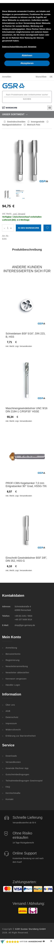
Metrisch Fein (33, 125)
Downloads (11, 756)
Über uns (10, 705)
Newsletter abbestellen (17, 672)
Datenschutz (12, 717)
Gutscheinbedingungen (17, 774)
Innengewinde (37, 122)
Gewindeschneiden (16, 122)
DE (51, 77)
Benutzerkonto (13, 654)
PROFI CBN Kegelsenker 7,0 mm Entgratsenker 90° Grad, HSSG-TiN (26, 485)
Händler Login (13, 685)
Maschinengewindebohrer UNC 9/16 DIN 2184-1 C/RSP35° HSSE (26, 410)
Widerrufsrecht (13, 729)
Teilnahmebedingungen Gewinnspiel (24, 781)
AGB (8, 711)
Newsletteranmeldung (17, 666)
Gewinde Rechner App (17, 768)
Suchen (27, 99)
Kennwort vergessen (16, 679)
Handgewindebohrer (12, 125)
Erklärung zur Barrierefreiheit (21, 736)
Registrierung (12, 660)
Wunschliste (41, 77)
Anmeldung (11, 648)
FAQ (8, 787)
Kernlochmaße (13, 793)
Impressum (11, 723)
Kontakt (9, 799)
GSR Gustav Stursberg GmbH (30, 929)
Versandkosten (13, 762)
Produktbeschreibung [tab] (27, 249)
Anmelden (6, 77)
